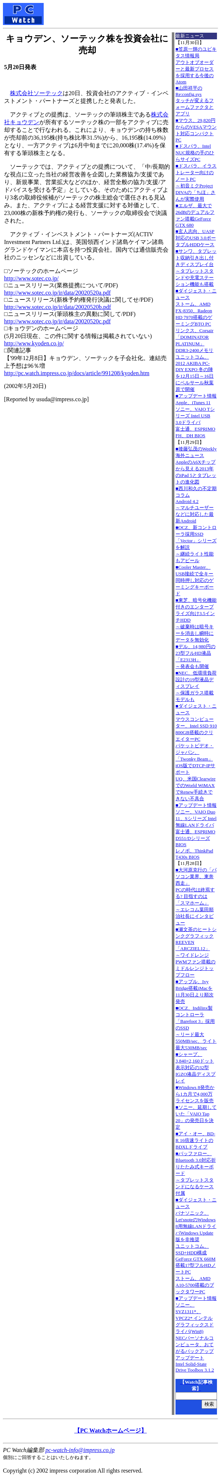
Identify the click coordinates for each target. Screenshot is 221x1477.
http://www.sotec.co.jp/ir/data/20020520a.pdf (57, 293)
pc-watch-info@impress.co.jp (80, 1450)
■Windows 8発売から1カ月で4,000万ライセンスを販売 (194, 1094)
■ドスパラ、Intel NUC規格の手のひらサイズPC (194, 152)
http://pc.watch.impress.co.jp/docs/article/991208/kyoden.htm (76, 373)
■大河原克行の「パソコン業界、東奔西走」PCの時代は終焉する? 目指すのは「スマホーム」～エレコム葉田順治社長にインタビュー (196, 896)
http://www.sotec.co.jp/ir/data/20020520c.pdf (57, 321)
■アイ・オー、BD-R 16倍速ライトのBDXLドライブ (195, 1140)
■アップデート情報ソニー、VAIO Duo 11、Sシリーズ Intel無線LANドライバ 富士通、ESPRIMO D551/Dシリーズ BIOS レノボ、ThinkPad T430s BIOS (196, 831)
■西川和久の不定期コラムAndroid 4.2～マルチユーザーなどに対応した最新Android (196, 505)
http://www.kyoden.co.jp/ (34, 343)
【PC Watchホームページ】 (110, 1430)
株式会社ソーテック (36, 93)
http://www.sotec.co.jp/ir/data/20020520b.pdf (57, 307)
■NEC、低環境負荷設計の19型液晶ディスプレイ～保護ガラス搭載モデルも (196, 686)
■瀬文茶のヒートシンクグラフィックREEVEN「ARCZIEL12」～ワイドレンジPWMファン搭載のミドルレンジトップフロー (196, 952)
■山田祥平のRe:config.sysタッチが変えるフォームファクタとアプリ (194, 100)
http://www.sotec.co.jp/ (31, 278)
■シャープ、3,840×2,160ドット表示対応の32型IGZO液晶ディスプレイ (195, 1068)
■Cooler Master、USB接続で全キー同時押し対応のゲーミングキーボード (194, 580)
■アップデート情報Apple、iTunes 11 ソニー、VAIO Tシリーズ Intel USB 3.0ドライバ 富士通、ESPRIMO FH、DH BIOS (196, 415)
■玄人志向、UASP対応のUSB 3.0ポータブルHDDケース (195, 238)
